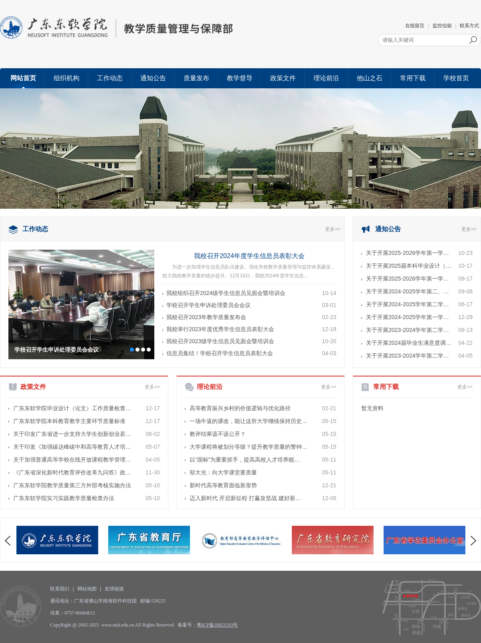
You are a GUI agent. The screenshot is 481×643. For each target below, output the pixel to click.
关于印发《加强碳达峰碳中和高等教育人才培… (72, 447)
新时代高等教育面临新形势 (223, 485)
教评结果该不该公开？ (218, 434)
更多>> (332, 229)
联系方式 (469, 25)
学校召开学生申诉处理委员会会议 (56, 349)
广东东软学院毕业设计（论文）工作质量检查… (72, 408)
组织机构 (66, 78)
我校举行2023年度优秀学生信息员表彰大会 (220, 329)
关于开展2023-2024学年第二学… (407, 330)
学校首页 (456, 78)
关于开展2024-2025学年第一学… (407, 317)
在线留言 (414, 25)
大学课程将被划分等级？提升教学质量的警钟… (248, 447)
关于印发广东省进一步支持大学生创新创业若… (72, 434)
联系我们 (59, 589)
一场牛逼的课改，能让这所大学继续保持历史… (248, 421)
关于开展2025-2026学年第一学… (407, 253)
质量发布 (196, 78)
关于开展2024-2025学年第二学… (407, 304)
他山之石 (369, 78)
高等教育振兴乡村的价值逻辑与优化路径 (240, 408)
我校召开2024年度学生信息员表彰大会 (249, 255)
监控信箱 (442, 25)
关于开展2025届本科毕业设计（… (408, 265)
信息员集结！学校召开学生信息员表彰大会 (219, 353)
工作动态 (110, 78)
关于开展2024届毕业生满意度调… (408, 343)
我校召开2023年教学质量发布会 (206, 317)
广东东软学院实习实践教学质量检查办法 (63, 498)
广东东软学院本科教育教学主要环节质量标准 (69, 421)
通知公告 (153, 78)
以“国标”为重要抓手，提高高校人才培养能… (245, 459)
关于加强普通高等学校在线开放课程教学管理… (72, 459)
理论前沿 (326, 78)
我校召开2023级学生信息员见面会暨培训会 (220, 341)
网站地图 (87, 589)
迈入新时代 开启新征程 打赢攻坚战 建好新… (245, 498)
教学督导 (240, 78)
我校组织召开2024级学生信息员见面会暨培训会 (225, 293)
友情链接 (114, 589)
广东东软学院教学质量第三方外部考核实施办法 (72, 485)
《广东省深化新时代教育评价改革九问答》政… (72, 472)
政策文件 (283, 78)
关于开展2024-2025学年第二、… (407, 291)
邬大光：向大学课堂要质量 (223, 472)
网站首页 (23, 78)
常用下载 (413, 78)
